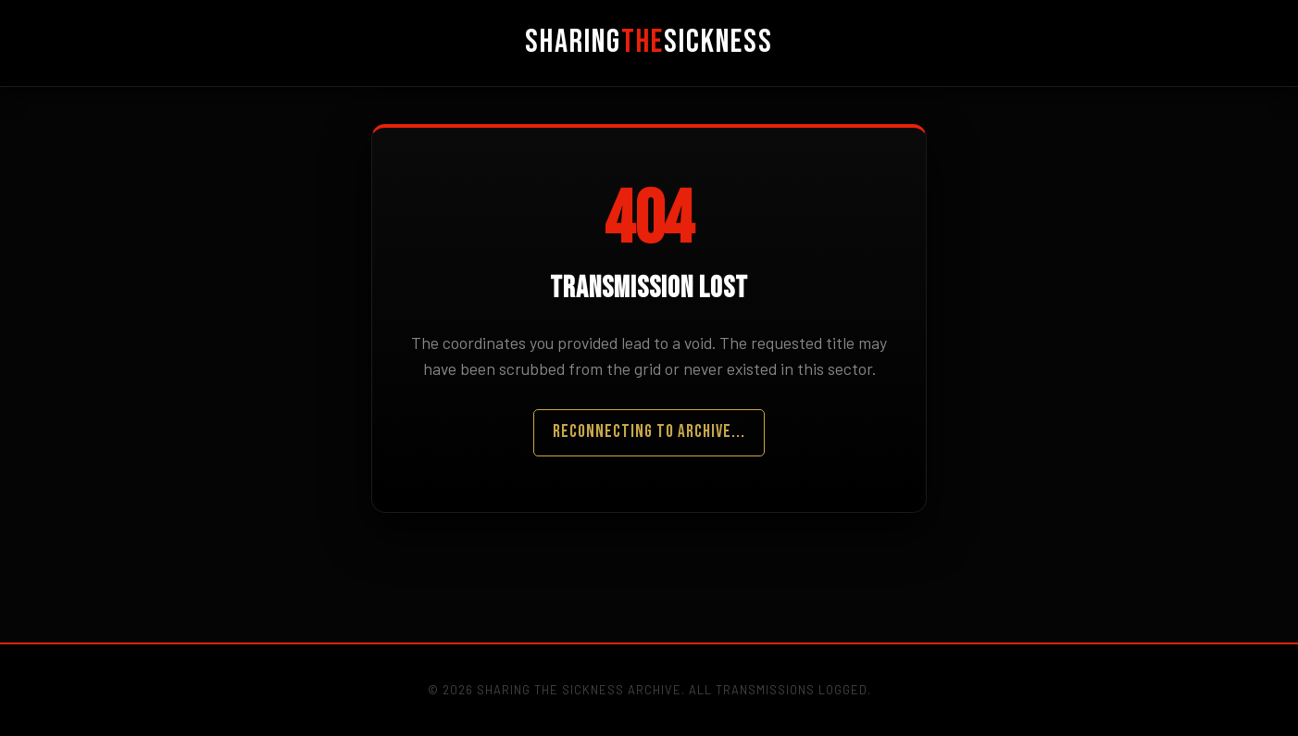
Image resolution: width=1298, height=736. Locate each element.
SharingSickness (649, 42)
